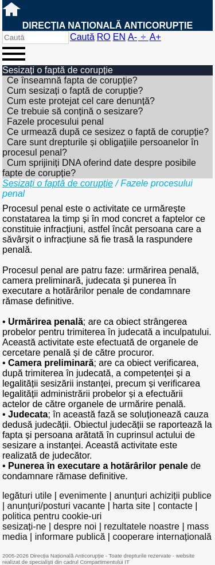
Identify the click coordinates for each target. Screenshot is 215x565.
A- (132, 37)
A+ (155, 37)
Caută (82, 37)
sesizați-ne (24, 526)
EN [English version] (119, 37)
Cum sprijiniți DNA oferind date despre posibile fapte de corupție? (99, 168)
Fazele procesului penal (55, 121)
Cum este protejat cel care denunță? (81, 101)
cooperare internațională (162, 537)
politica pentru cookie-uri (51, 516)
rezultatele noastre (141, 526)
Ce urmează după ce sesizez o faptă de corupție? (108, 132)
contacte (175, 506)
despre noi (75, 526)
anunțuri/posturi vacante (56, 506)
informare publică (70, 537)
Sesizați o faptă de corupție (57, 183)
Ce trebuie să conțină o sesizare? (75, 111)
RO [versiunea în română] (104, 37)
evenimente (83, 495)
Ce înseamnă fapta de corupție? (72, 80)
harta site (131, 506)
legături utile (27, 495)
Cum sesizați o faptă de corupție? (75, 91)
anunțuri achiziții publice (163, 495)
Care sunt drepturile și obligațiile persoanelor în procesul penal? (100, 147)
